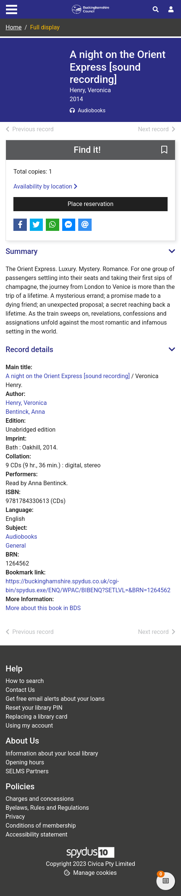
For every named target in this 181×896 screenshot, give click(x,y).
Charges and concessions (40, 798)
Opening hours (25, 762)
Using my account (29, 725)
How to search (25, 680)
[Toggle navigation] (11, 8)
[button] (164, 150)
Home (14, 27)
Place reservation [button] (118, 203)
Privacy (15, 816)
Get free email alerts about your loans (55, 698)
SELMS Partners (27, 771)
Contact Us (20, 689)
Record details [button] (29, 349)
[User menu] (171, 9)
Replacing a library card (36, 716)
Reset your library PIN (34, 707)
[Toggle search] (155, 9)
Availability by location (45, 186)
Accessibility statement (36, 834)
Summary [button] (22, 251)
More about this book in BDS (43, 608)
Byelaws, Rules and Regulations (47, 807)
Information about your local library (52, 753)
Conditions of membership (41, 825)
